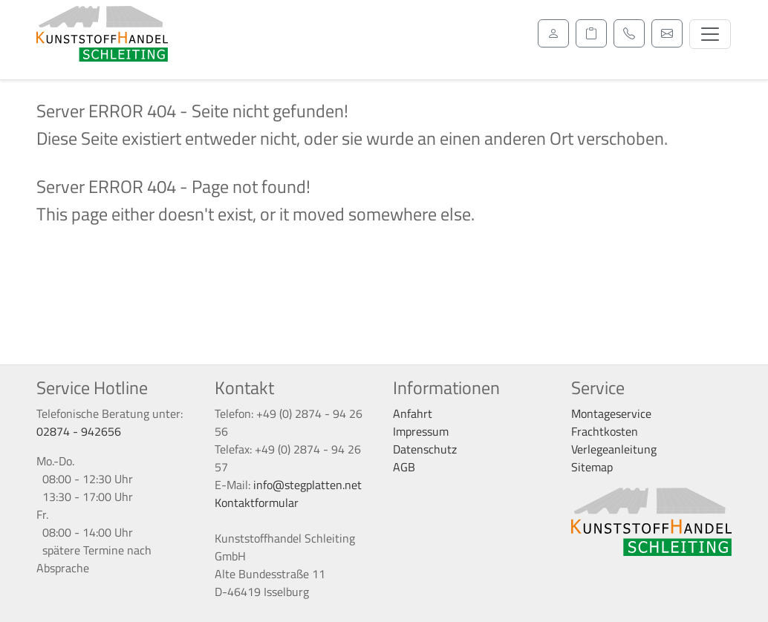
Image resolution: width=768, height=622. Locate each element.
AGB (404, 467)
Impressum (421, 431)
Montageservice (611, 413)
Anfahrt (412, 413)
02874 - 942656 (78, 431)
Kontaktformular (257, 502)
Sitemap (592, 467)
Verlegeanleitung (614, 449)
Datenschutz (425, 449)
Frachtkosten (604, 431)
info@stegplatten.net (307, 485)
